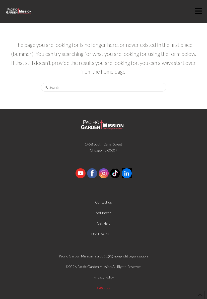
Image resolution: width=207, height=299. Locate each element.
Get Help (103, 223)
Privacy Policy (103, 277)
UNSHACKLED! (103, 234)
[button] (201, 11)
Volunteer (103, 213)
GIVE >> (103, 288)
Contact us (103, 202)
